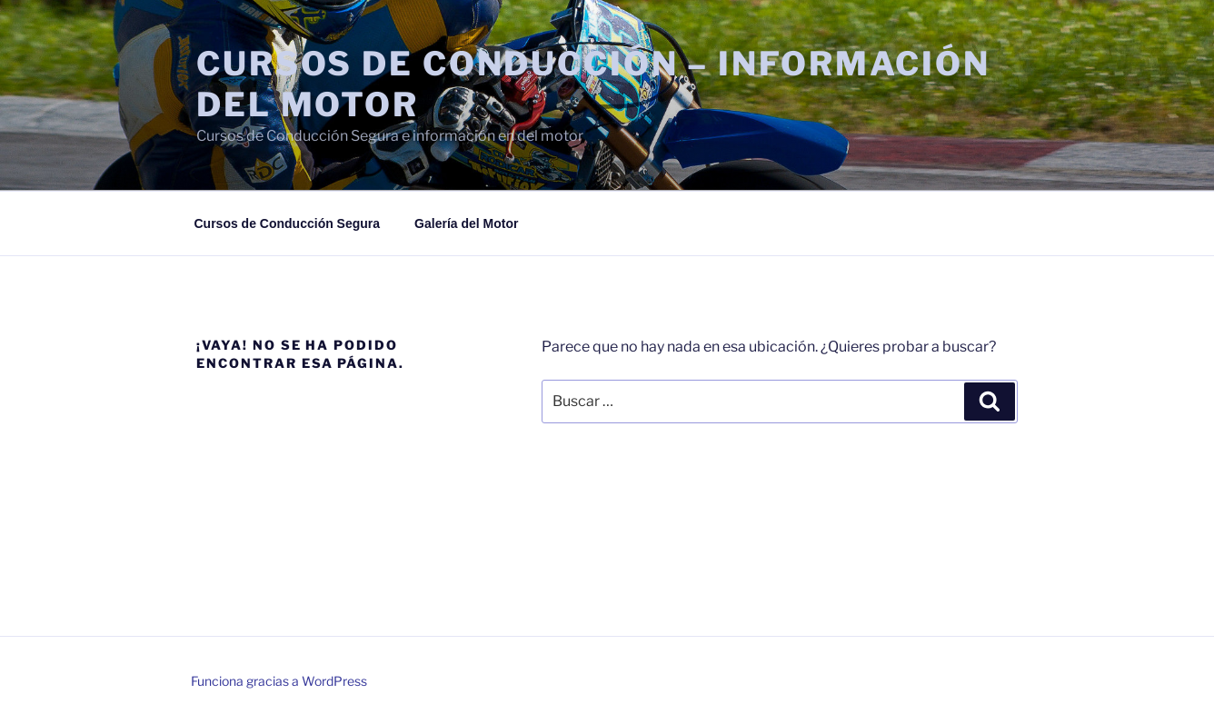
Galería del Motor (466, 223)
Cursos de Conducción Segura (287, 223)
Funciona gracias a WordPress (279, 681)
